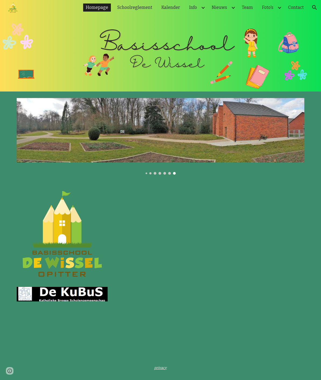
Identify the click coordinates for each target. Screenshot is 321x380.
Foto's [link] (267, 7)
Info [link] (193, 7)
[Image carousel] (161, 136)
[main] (160, 368)
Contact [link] (296, 7)
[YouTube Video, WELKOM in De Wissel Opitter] (185, 235)
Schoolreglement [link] (134, 7)
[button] (314, 7)
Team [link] (247, 7)
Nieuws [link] (219, 7)
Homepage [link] (97, 7)
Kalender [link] (170, 7)
